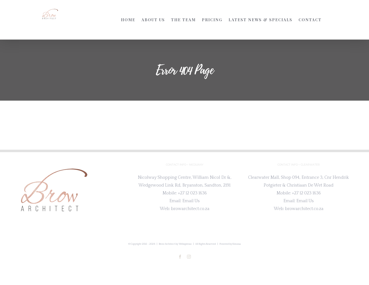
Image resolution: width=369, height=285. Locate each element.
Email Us (191, 201)
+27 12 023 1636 (192, 193)
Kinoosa (236, 244)
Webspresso (185, 244)
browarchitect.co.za (190, 208)
